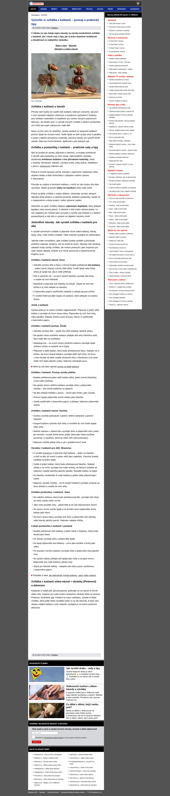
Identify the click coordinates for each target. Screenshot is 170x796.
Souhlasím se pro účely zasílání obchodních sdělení (61, 738)
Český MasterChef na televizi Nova (120, 83)
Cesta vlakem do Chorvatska (118, 262)
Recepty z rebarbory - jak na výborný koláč (122, 177)
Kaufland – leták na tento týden (119, 205)
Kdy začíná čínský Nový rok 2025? (120, 27)
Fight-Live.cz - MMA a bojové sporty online (47, 765)
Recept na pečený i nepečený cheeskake (122, 181)
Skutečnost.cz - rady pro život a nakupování (48, 754)
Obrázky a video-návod (66, 49)
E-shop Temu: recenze (116, 41)
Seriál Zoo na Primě (115, 97)
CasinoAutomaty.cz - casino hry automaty (83, 771)
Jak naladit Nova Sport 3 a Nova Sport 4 (121, 255)
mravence (47, 453)
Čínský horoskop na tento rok (118, 244)
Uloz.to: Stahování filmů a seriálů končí (121, 283)
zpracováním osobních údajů (53, 738)
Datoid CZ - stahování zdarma (118, 304)
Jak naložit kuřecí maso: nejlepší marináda (122, 191)
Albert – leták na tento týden (118, 209)
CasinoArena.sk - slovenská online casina (83, 781)
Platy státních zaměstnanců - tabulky (120, 69)
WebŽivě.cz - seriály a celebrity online (46, 758)
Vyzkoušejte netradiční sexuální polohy (121, 265)
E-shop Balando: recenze (117, 51)
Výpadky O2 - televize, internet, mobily (121, 127)
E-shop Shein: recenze (116, 44)
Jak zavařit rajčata (115, 184)
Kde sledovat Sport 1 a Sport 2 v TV (120, 134)
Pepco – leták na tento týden (118, 216)
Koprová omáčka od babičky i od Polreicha (122, 188)
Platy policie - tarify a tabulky (118, 73)
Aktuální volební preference (117, 58)
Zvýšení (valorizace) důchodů (118, 65)
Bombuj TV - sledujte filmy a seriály (120, 287)
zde (52, 597)
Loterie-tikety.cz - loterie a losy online (81, 767)
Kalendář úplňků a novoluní (117, 237)
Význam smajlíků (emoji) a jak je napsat (121, 130)
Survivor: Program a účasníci (118, 101)
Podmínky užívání (53, 792)
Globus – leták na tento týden (118, 219)
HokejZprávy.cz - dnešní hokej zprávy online (48, 772)
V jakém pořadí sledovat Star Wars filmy (121, 90)
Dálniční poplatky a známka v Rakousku (121, 154)
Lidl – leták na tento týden (117, 202)
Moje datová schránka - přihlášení (119, 141)
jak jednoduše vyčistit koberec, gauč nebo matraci (72, 575)
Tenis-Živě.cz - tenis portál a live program (47, 775)
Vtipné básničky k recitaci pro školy (120, 276)
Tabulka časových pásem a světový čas (121, 111)
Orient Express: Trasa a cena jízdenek (121, 251)
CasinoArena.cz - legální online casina (82, 758)
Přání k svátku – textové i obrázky (119, 272)
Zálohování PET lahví (116, 161)
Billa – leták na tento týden (117, 212)
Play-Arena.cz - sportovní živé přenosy (82, 778)
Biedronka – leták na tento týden (119, 223)
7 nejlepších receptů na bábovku (119, 173)
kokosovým (45, 166)
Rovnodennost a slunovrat (117, 248)
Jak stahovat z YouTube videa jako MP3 (121, 290)
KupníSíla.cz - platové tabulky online (81, 754)
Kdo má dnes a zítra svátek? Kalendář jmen (123, 269)
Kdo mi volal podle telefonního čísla (120, 258)
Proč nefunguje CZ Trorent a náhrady (121, 301)
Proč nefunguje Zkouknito (117, 297)
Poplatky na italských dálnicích (118, 157)
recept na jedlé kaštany (68, 366)
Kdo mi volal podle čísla (116, 137)
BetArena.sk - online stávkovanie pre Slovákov (49, 779)
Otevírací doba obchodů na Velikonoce (121, 198)
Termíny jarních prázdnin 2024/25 (119, 34)
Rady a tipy (61, 45)
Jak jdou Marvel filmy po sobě (118, 87)
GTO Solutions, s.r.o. (95, 792)
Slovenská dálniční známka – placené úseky (123, 150)
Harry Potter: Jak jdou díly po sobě (120, 94)
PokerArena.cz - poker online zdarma (81, 774)
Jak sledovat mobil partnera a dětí (119, 108)
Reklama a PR (32, 792)
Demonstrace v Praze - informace (119, 62)
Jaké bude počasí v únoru (117, 23)
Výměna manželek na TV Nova (119, 79)
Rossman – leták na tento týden (119, 226)
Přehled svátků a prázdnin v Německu (121, 233)
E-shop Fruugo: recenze (116, 48)
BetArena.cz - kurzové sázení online (45, 761)
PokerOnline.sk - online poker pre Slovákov (83, 785)
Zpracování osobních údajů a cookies (73, 792)
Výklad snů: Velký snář (116, 240)
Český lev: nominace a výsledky (119, 30)
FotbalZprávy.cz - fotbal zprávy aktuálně (46, 768)
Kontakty (42, 792)
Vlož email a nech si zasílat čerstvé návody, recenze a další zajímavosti (64, 729)
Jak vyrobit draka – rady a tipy (83, 668)
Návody (72, 45)
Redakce (54, 28)
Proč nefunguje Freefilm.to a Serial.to (121, 294)
